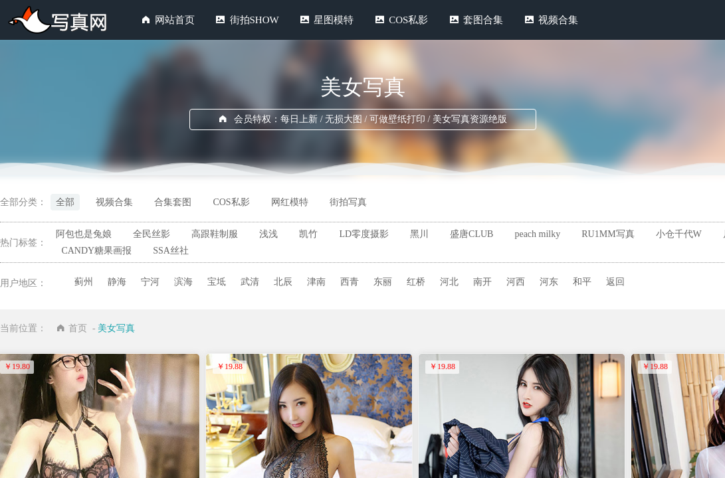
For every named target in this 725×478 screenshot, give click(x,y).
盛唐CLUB (471, 234)
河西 (515, 282)
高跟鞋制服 (214, 234)
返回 (615, 282)
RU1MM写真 (607, 234)
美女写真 (116, 328)
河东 (549, 282)
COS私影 (408, 20)
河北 (449, 282)
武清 (250, 282)
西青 (349, 282)
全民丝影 (151, 234)
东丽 (382, 282)
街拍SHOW (254, 20)
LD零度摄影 (364, 234)
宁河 (150, 282)
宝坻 (216, 282)
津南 (316, 282)
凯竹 (308, 234)
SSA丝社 (171, 251)
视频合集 (558, 20)
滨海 (183, 282)
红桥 (416, 282)
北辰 (283, 282)
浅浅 (268, 234)
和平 (582, 282)
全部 (65, 202)
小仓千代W (679, 234)
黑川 (419, 234)
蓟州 (83, 282)
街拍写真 (348, 202)
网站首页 (175, 20)
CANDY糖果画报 (96, 251)
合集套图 (172, 202)
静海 (117, 282)
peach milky (537, 234)
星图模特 (334, 20)
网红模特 (289, 202)
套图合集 (483, 20)
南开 (482, 282)
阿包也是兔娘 (84, 234)
